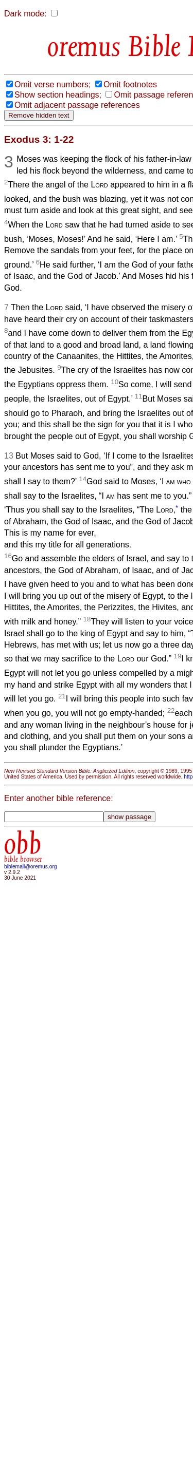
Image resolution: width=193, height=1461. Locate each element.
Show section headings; (57, 94)
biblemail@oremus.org (30, 866)
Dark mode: (25, 13)
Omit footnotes (130, 84)
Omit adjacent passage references (77, 105)
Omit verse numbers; (52, 84)
